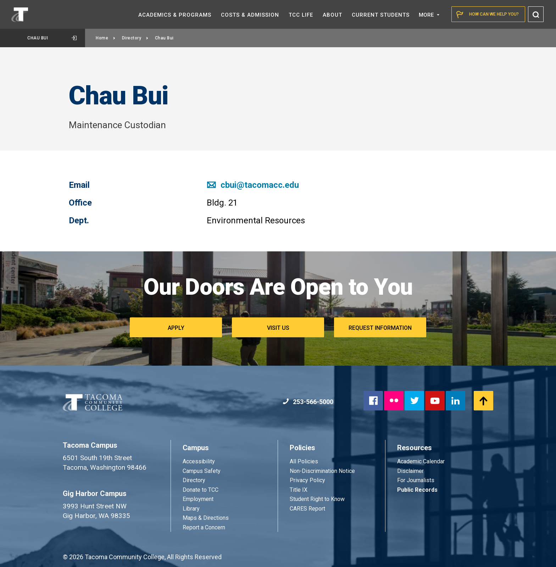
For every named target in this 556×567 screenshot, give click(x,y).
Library (191, 508)
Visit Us (278, 328)
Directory (135, 38)
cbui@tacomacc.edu (253, 185)
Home (106, 38)
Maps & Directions (206, 517)
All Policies (304, 461)
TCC (301, 15)
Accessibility (199, 461)
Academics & (174, 15)
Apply (176, 328)
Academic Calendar (421, 461)
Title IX (298, 489)
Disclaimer (410, 471)
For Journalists (415, 480)
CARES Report (307, 508)
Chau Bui (52, 38)
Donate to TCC (200, 489)
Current (381, 15)
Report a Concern (204, 527)
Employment (198, 499)
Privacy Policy (307, 480)
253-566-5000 (308, 401)
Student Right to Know (317, 499)
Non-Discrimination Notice (322, 471)
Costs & (250, 15)
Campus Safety (202, 471)
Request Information (380, 328)
